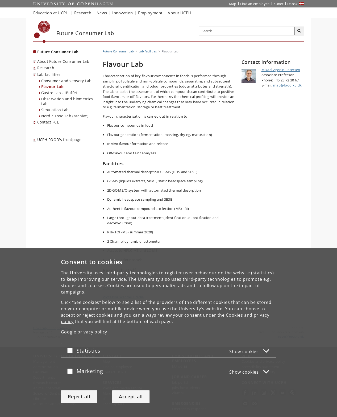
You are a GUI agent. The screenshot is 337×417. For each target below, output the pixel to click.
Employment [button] (150, 12)
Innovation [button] (122, 12)
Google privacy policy (84, 332)
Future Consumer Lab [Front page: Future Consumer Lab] (58, 51)
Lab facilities (49, 74)
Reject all (79, 396)
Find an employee (255, 3)
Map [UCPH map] (232, 3)
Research (45, 67)
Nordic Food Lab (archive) (65, 115)
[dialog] (168, 332)
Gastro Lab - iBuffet (59, 92)
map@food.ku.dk (287, 85)
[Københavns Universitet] (42, 32)
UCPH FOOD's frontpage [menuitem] (59, 139)
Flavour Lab (52, 86)
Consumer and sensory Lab (66, 80)
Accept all (131, 396)
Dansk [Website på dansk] (292, 3)
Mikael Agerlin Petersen (280, 69)
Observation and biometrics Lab (67, 101)
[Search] (299, 31)
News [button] (102, 12)
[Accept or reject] (71, 350)
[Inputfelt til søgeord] (247, 31)
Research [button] (82, 12)
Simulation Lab (55, 109)
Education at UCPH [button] (51, 12)
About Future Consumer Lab (63, 61)
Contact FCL (48, 122)
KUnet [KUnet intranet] (278, 3)
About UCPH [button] (179, 12)
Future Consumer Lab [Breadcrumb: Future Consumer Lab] (118, 51)
